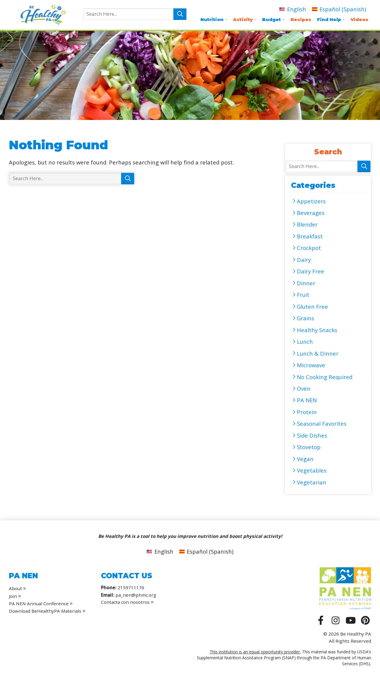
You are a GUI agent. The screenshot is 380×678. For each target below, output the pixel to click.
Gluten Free (312, 306)
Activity (243, 19)
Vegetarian (311, 482)
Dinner (306, 283)
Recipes (301, 19)
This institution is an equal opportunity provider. (255, 652)
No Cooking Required (324, 377)
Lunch (305, 341)
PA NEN (307, 400)
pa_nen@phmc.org (135, 595)
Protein (307, 412)
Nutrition (212, 19)
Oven (304, 388)
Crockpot (309, 247)
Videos (359, 19)
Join (13, 596)
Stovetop (309, 447)
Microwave (311, 365)
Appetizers (311, 201)
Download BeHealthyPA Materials (45, 611)
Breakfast (310, 236)
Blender (307, 224)
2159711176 (131, 587)
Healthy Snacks (317, 330)
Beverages (310, 212)
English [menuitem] (296, 9)
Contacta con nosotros (127, 602)
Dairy (304, 259)
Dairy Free (310, 271)
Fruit (303, 294)
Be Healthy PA (43, 15)
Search (179, 14)
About (15, 588)
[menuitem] (292, 9)
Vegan (305, 458)
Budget (271, 19)
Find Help (329, 19)
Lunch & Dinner (317, 353)
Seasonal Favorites (321, 423)
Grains (305, 318)
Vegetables (312, 470)
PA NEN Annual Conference (39, 603)
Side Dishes (312, 435)
